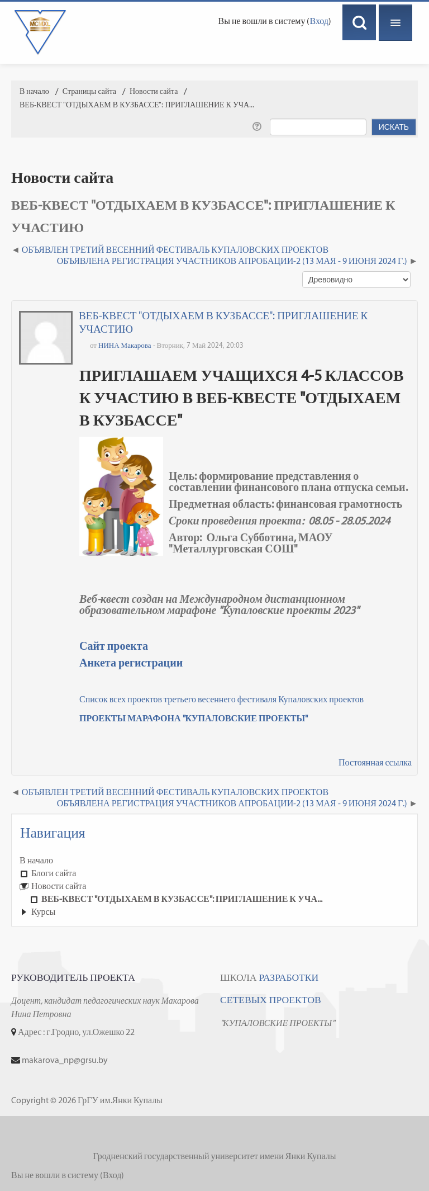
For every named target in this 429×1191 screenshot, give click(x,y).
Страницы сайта (89, 91)
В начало (36, 860)
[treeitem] (214, 860)
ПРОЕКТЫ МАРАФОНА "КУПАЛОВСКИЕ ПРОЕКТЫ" (193, 718)
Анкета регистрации (131, 662)
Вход (318, 21)
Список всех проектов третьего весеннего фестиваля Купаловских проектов (221, 699)
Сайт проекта (113, 646)
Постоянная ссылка (375, 762)
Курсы (43, 911)
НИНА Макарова (124, 345)
